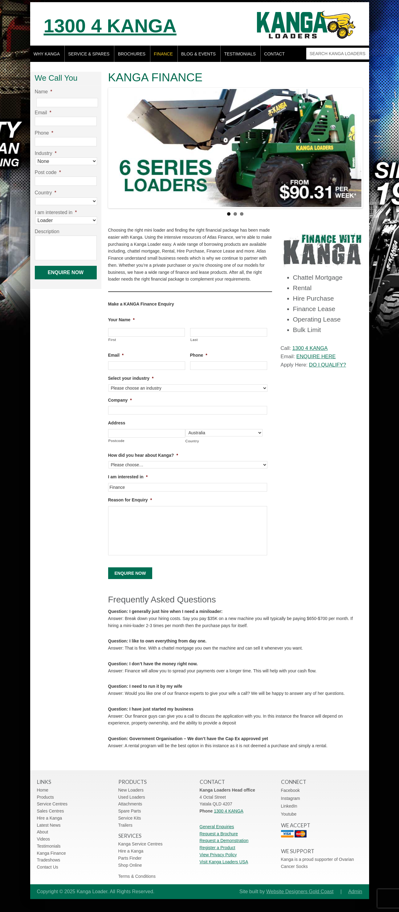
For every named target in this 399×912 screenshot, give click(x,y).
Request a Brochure (219, 833)
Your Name (121, 319)
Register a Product (217, 847)
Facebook (290, 790)
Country (192, 441)
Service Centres (52, 803)
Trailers (125, 825)
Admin (355, 891)
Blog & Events (198, 53)
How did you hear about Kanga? (143, 455)
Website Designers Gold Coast (299, 891)
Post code (48, 172)
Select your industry (131, 378)
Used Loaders (131, 797)
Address (116, 422)
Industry (46, 153)
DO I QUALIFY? (327, 365)
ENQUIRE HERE (316, 356)
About (42, 831)
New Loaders (131, 790)
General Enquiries (217, 826)
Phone (198, 355)
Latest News (49, 825)
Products (45, 797)
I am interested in (128, 476)
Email (116, 355)
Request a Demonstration (224, 840)
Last (194, 340)
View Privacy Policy (218, 854)
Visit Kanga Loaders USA (224, 861)
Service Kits (129, 818)
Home (42, 790)
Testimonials (240, 53)
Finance (163, 53)
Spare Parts (129, 811)
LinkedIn (289, 806)
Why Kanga (47, 53)
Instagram (290, 798)
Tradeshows (48, 859)
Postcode (116, 441)
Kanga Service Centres (140, 843)
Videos (43, 839)
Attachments (130, 803)
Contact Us (47, 867)
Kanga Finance (51, 853)
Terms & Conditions (137, 876)
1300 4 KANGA (110, 25)
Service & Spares (88, 53)
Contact (274, 53)
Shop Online (130, 865)
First (112, 340)
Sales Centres (50, 811)
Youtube (289, 814)
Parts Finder (130, 858)
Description (47, 231)
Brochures (131, 53)
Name (43, 91)
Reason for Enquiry (130, 499)
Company (120, 400)
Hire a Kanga (49, 818)
